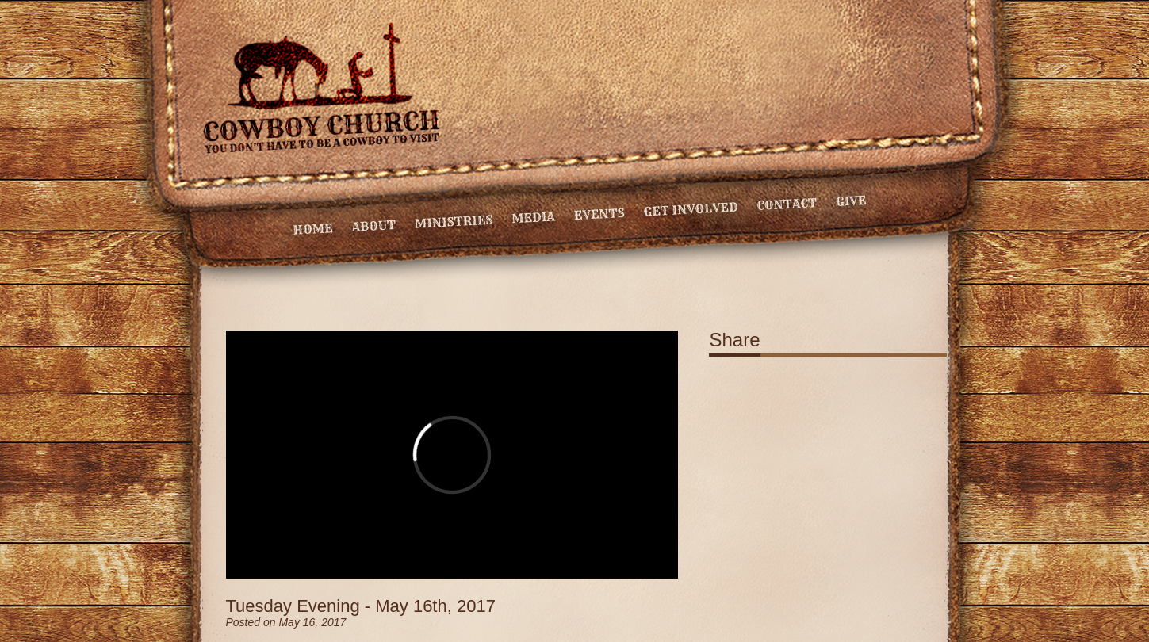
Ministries (453, 221)
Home (313, 229)
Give (850, 201)
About (373, 226)
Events (599, 214)
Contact (787, 204)
